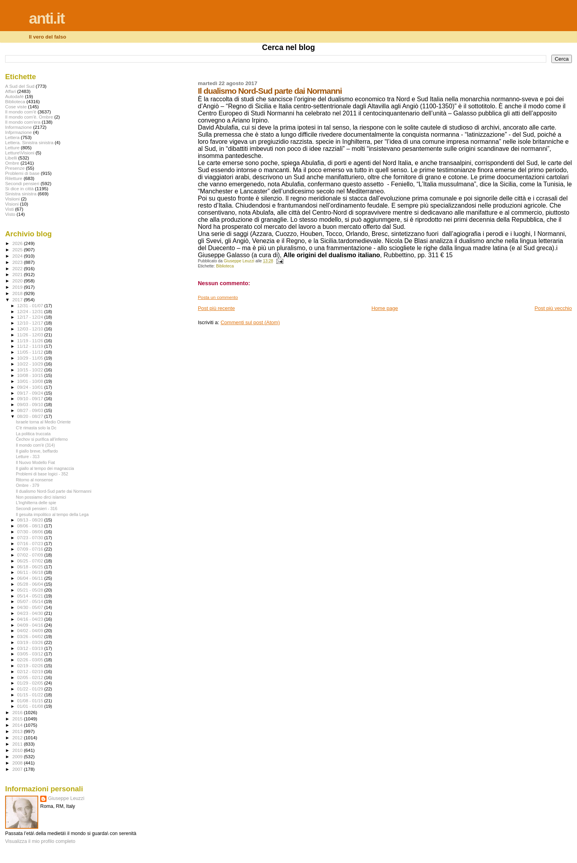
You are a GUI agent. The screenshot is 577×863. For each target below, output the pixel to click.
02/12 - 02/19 (31, 671)
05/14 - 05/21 (31, 596)
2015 (18, 718)
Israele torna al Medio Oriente (43, 421)
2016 (18, 712)
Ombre (12, 162)
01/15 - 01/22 (31, 694)
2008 (18, 762)
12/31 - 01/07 (31, 305)
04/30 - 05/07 (31, 607)
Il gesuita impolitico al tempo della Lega (52, 514)
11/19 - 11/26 (31, 340)
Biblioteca (225, 266)
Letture (12, 147)
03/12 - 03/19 (31, 648)
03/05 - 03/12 (31, 653)
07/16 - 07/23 (31, 543)
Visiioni (12, 198)
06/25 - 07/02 (31, 561)
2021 (18, 274)
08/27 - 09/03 (31, 410)
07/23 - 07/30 (31, 537)
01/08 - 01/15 (31, 700)
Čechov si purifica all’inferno (42, 439)
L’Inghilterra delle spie (36, 502)
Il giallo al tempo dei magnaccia (45, 468)
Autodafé (14, 96)
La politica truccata (33, 433)
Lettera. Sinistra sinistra (29, 142)
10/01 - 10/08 (31, 381)
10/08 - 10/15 (31, 375)
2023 (18, 262)
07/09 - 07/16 (31, 549)
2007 (18, 769)
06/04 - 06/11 (31, 578)
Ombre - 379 (27, 485)
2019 (18, 287)
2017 (18, 299)
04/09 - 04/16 (31, 625)
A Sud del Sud (19, 86)
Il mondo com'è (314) (35, 445)
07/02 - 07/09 (31, 555)
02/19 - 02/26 (31, 665)
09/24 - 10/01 (31, 387)
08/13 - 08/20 (31, 520)
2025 (18, 249)
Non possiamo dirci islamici (41, 497)
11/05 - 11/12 (31, 352)
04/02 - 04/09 (31, 630)
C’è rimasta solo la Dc (36, 427)
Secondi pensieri (22, 183)
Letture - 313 (27, 456)
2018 (18, 293)
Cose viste (16, 106)
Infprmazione (18, 132)
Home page (384, 308)
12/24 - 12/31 (31, 311)
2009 (18, 756)
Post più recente (216, 308)
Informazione (18, 127)
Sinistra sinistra (20, 193)
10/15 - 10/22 (31, 369)
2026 (18, 243)
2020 (18, 280)
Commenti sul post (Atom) (250, 322)
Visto (10, 214)
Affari (10, 91)
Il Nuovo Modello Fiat (35, 462)
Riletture (13, 178)
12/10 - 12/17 (31, 323)
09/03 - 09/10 (31, 404)
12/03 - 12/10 (31, 329)
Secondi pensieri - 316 (36, 508)
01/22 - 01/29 (31, 689)
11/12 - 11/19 (31, 346)
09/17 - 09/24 (31, 393)
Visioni (12, 203)
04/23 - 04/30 (31, 613)
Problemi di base (22, 173)
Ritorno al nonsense (34, 479)
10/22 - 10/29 (31, 364)
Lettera (12, 137)
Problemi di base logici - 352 (42, 473)
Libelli (11, 157)
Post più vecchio (553, 308)
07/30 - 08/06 (31, 531)
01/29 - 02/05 (31, 683)
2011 (18, 743)
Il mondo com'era (23, 121)
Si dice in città (19, 188)
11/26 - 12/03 (31, 334)
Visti (9, 209)
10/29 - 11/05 (31, 358)
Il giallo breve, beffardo (37, 451)
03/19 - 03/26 (31, 642)
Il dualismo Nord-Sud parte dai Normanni (53, 491)
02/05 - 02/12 (31, 677)
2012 (18, 737)
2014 (18, 725)
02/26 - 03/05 (31, 659)
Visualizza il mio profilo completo (40, 841)
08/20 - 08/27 (31, 416)
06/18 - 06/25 (31, 566)
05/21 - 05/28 (31, 590)
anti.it (46, 18)
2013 (18, 731)
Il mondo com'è (20, 111)
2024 (18, 255)
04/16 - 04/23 (31, 619)
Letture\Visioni (19, 152)
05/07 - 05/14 (31, 601)
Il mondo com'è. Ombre (29, 116)
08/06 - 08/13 (31, 525)
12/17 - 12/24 (31, 317)
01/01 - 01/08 (31, 706)
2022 (18, 268)
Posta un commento (218, 297)
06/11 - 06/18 (31, 572)
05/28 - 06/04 (31, 584)
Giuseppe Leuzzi (66, 798)
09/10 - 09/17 (31, 398)
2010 (18, 750)
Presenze (15, 168)
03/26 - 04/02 (31, 636)
